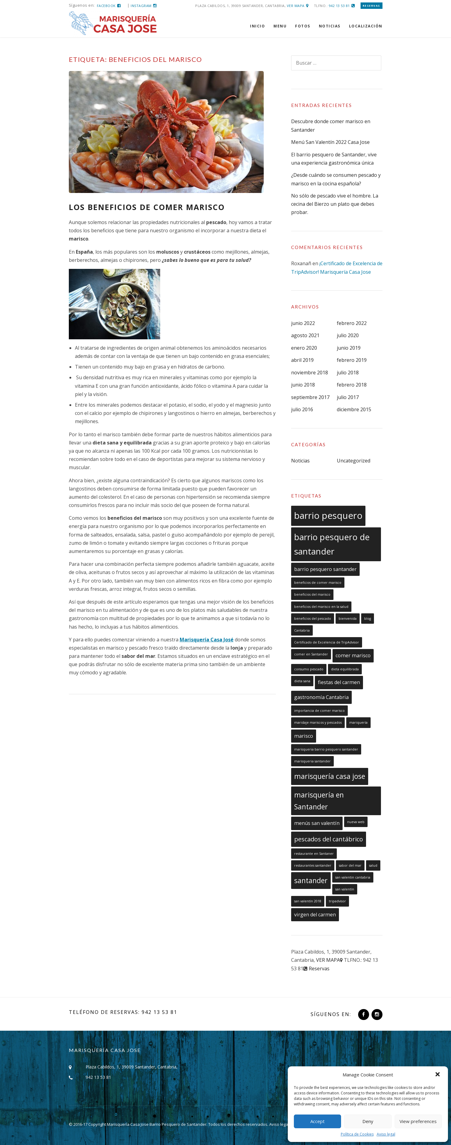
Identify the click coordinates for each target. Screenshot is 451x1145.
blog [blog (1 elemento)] (367, 618)
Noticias (300, 460)
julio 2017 (348, 397)
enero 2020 (304, 347)
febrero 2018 (352, 384)
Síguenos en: (331, 1014)
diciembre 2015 (354, 409)
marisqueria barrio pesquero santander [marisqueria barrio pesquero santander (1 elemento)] (326, 749)
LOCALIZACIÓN (365, 26)
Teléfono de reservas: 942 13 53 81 (123, 1012)
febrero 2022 (352, 323)
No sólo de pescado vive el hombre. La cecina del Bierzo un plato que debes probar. (334, 204)
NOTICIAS (329, 26)
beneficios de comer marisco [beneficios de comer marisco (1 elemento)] (317, 582)
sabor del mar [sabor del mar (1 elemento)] (350, 865)
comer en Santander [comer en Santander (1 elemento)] (311, 654)
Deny (367, 1121)
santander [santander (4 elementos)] (311, 880)
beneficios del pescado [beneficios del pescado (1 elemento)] (312, 618)
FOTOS (302, 26)
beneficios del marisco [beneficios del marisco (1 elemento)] (312, 594)
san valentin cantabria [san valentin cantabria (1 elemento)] (352, 877)
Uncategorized (353, 460)
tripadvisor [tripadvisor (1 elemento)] (337, 901)
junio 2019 (349, 347)
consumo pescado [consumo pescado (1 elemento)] (308, 669)
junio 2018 (303, 384)
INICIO (257, 26)
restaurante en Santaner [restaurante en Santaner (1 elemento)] (314, 853)
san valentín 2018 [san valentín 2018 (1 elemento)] (307, 901)
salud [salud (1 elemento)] (373, 865)
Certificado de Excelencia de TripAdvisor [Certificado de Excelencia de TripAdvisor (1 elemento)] (326, 642)
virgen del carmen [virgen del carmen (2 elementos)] (315, 914)
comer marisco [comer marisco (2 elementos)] (353, 655)
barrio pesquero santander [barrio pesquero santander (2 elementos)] (325, 569)
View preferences (418, 1121)
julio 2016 (302, 409)
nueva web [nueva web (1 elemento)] (356, 822)
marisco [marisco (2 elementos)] (303, 736)
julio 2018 (348, 372)
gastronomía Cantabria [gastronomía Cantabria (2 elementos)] (321, 697)
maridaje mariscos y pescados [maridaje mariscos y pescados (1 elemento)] (318, 722)
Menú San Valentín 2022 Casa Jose (330, 142)
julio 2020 (348, 335)
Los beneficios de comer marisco (147, 207)
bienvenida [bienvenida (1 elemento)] (348, 618)
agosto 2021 (305, 335)
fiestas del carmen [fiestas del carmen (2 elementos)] (339, 682)
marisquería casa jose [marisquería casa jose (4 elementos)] (329, 776)
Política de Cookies (357, 1134)
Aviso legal (386, 1134)
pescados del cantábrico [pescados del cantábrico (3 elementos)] (328, 839)
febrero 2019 (352, 360)
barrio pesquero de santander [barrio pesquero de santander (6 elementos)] (332, 544)
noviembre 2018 (309, 372)
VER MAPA (296, 5)
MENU (280, 26)
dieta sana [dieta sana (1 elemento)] (302, 681)
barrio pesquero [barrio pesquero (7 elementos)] (328, 515)
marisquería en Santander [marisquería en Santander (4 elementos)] (319, 800)
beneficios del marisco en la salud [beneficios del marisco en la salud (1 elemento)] (321, 607)
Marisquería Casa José (207, 639)
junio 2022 (303, 323)
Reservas (371, 6)
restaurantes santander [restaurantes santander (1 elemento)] (312, 865)
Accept (317, 1121)
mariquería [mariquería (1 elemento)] (358, 722)
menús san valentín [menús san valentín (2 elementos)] (317, 823)
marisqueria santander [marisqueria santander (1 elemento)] (312, 761)
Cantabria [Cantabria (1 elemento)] (302, 630)
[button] (438, 1075)
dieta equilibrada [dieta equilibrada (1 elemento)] (345, 669)
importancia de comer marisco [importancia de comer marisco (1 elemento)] (319, 710)
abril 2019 (302, 360)
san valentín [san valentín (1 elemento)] (344, 889)
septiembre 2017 (310, 397)
